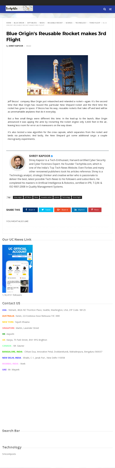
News (42, 23)
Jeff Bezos (32, 23)
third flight (94, 23)
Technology (81, 23)
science (69, 23)
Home (8, 23)
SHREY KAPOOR (39, 156)
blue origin (19, 23)
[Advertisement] (57, 403)
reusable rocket (55, 23)
